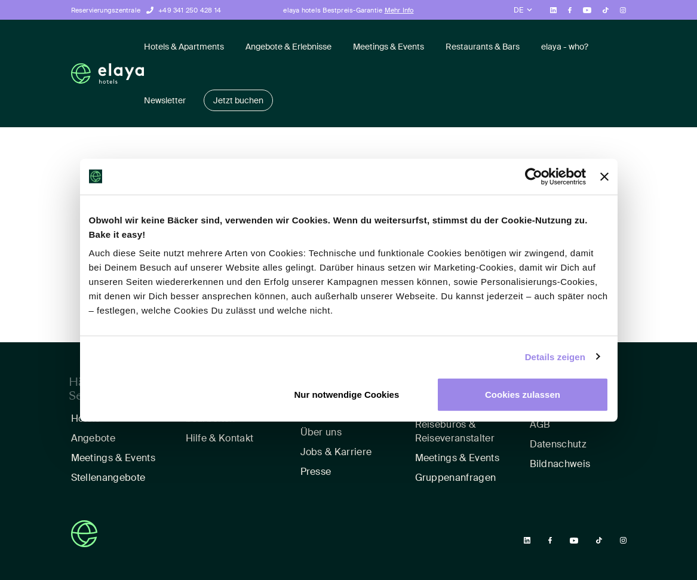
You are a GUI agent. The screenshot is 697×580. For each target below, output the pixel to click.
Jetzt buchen (238, 100)
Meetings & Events (388, 46)
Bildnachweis (560, 464)
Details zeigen (555, 356)
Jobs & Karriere (336, 452)
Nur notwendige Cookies (346, 394)
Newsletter (165, 100)
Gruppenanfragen (455, 477)
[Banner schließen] (604, 176)
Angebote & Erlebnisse (288, 46)
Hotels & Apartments (184, 46)
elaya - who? (564, 46)
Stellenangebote (108, 477)
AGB (540, 424)
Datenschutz (558, 444)
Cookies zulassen (522, 394)
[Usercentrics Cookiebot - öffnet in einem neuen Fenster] (533, 176)
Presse (315, 471)
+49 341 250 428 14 (189, 10)
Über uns (321, 432)
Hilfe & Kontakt (220, 438)
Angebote (93, 438)
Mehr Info (399, 10)
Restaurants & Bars (483, 46)
